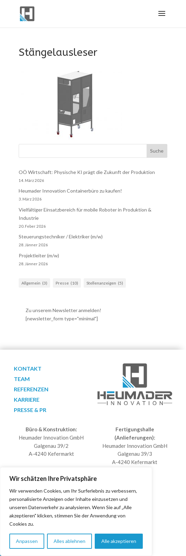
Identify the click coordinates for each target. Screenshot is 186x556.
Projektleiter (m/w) (39, 255)
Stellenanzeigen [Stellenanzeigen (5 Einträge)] (104, 283)
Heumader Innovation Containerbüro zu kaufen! (70, 191)
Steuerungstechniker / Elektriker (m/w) (61, 236)
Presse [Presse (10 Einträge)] (67, 283)
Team (22, 379)
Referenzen (31, 389)
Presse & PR (30, 410)
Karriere (26, 400)
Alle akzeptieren (118, 541)
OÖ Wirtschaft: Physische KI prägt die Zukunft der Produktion (87, 172)
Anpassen (27, 541)
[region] (76, 511)
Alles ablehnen (69, 541)
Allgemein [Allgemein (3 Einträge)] (34, 283)
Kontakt (27, 369)
